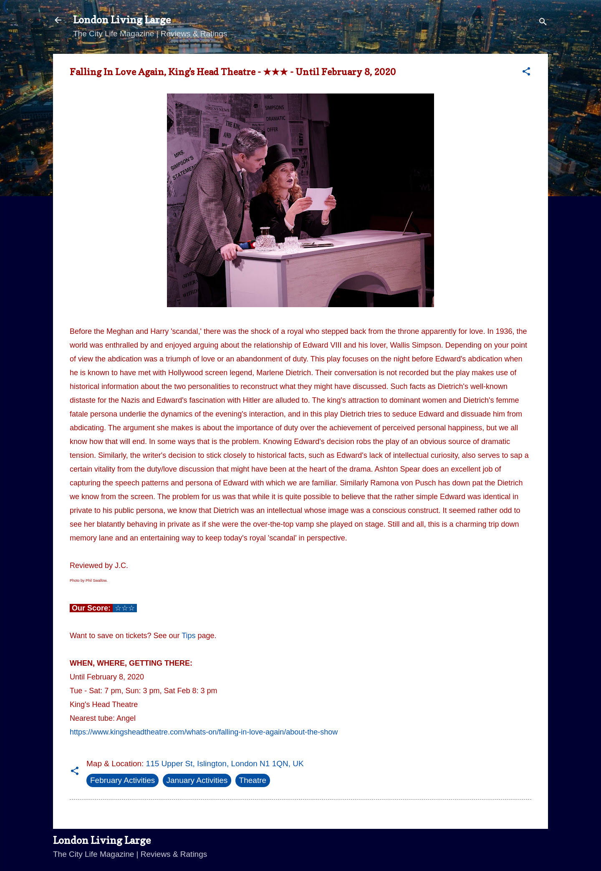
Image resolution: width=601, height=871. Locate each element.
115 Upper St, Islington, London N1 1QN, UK (225, 763)
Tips (188, 635)
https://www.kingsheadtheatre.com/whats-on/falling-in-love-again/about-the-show (204, 732)
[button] (526, 72)
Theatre (252, 780)
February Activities (122, 780)
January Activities (197, 780)
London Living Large (122, 20)
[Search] (543, 22)
